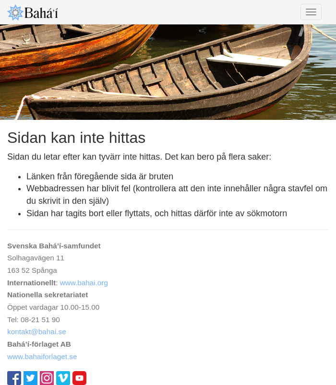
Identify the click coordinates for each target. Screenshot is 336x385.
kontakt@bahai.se (36, 331)
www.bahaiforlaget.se (42, 356)
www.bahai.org (84, 283)
